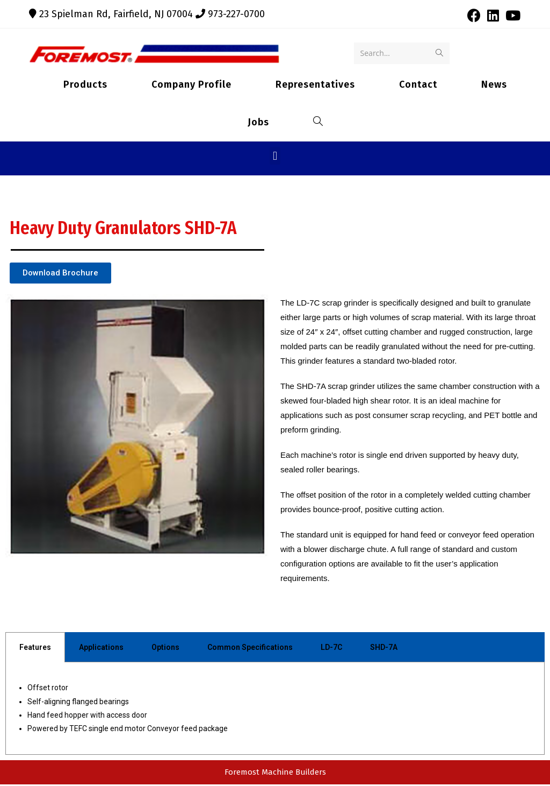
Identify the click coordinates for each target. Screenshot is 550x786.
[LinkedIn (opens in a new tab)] (493, 15)
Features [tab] (35, 649)
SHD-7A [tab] (383, 649)
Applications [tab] (101, 649)
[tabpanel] (275, 710)
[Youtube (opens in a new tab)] (511, 15)
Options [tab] (165, 649)
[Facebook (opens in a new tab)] (474, 15)
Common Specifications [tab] (250, 649)
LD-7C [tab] (331, 649)
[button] (275, 157)
